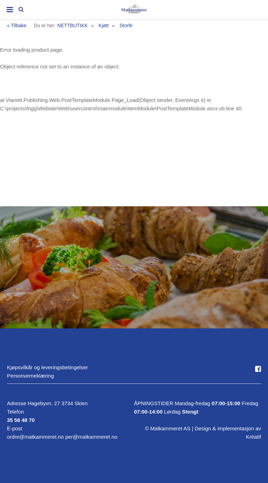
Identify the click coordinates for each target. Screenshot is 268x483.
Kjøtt (104, 25)
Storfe (125, 25)
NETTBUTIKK (72, 25)
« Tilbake (17, 25)
